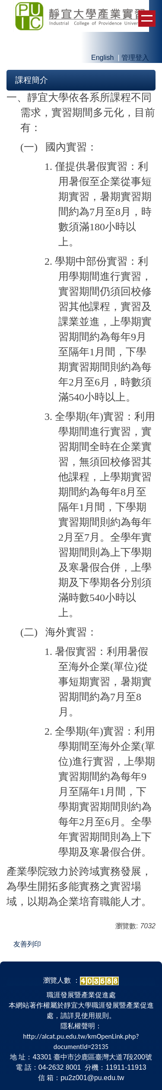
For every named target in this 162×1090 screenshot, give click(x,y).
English (102, 57)
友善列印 (27, 944)
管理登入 (135, 57)
